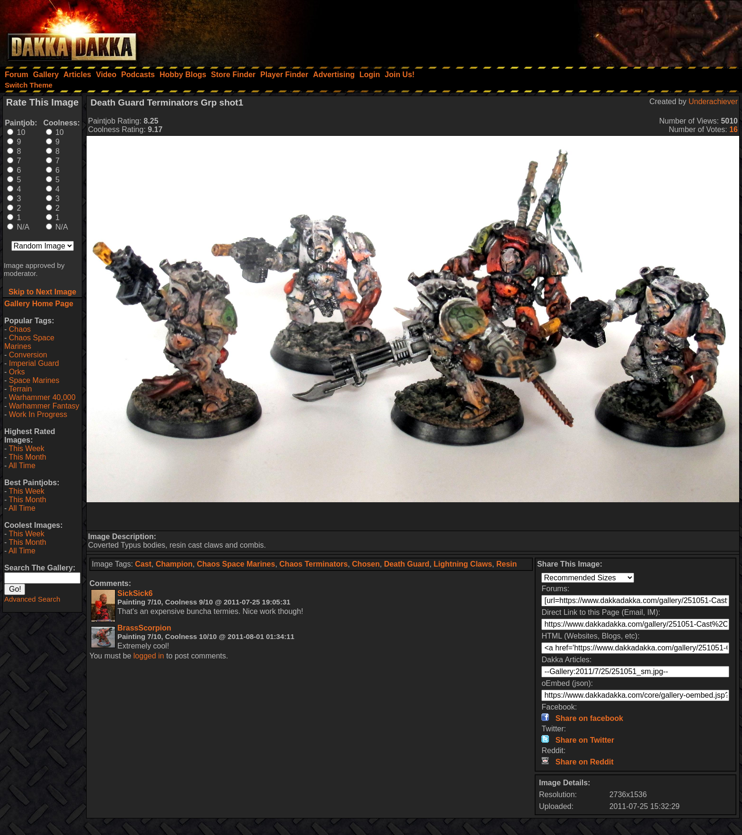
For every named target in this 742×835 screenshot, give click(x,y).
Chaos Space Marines (29, 342)
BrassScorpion (144, 628)
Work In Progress (38, 414)
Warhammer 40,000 (42, 397)
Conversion (28, 355)
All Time (22, 466)
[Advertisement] (614, 31)
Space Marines (34, 380)
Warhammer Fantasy (44, 406)
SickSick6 (135, 593)
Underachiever (713, 102)
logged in (148, 656)
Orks (17, 372)
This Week (26, 448)
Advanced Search (32, 599)
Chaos (20, 329)
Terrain (20, 389)
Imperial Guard (34, 363)
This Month (27, 457)
